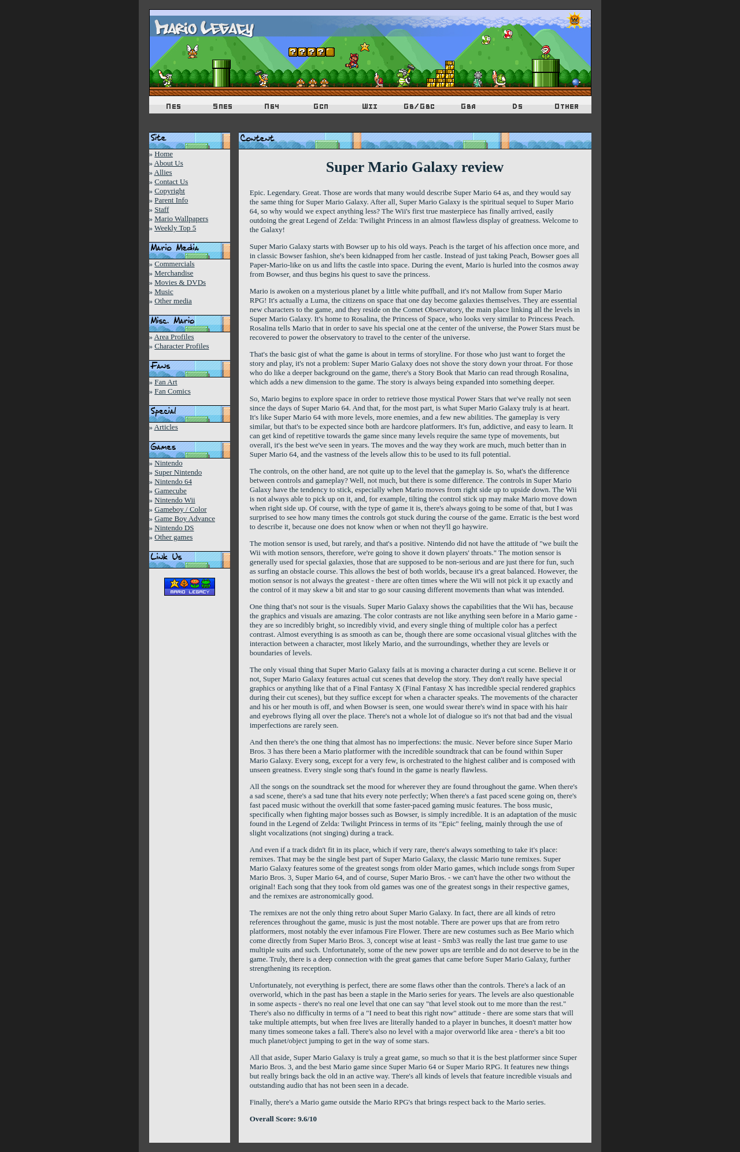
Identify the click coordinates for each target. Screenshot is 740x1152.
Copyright (169, 190)
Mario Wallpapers (181, 218)
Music (163, 291)
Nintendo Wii (174, 500)
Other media (173, 300)
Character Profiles (181, 346)
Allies (163, 172)
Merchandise (173, 273)
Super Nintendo (178, 472)
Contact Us (171, 181)
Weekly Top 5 (175, 227)
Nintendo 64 (173, 481)
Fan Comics (172, 391)
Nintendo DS (174, 527)
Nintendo (168, 462)
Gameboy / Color (180, 509)
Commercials (174, 263)
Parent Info (171, 200)
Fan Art (165, 381)
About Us (168, 163)
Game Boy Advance (184, 518)
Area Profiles (174, 336)
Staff (161, 209)
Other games (173, 537)
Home (163, 153)
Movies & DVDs (180, 282)
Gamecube (170, 490)
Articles (166, 427)
